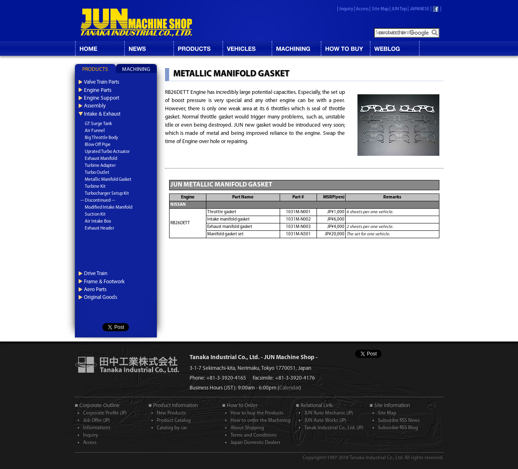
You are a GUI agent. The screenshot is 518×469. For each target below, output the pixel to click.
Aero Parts (95, 289)
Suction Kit (95, 214)
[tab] (95, 68)
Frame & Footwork (104, 282)
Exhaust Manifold (101, 159)
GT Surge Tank (98, 124)
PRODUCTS (95, 69)
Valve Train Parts (101, 82)
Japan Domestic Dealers (255, 442)
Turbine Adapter (100, 166)
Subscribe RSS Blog (398, 428)
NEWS (148, 48)
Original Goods (100, 297)
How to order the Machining (261, 420)
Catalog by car (172, 428)
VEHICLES (246, 48)
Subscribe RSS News (399, 420)
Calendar (289, 388)
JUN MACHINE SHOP (136, 22)
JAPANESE (420, 9)
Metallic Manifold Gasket (108, 180)
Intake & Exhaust (102, 114)
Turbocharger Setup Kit (107, 193)
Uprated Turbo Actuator (107, 152)
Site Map (380, 9)
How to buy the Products (257, 413)
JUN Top (399, 9)
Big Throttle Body (101, 138)
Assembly (95, 106)
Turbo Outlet (97, 173)
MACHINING (296, 48)
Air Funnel (95, 131)
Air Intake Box (98, 221)
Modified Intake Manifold (108, 207)
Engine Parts (97, 90)
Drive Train (95, 273)
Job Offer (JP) (96, 420)
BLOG (394, 48)
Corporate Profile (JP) (105, 413)
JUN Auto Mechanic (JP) (328, 413)
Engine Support (101, 98)
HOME (99, 48)
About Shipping (247, 428)
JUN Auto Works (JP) (325, 420)
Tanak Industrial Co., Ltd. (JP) (333, 428)
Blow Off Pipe (98, 145)
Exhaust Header (99, 228)
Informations (97, 428)
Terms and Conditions (254, 435)
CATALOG (197, 48)
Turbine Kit (95, 186)
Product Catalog (174, 420)
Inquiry (346, 9)
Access (362, 9)
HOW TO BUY (345, 48)
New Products (171, 413)
